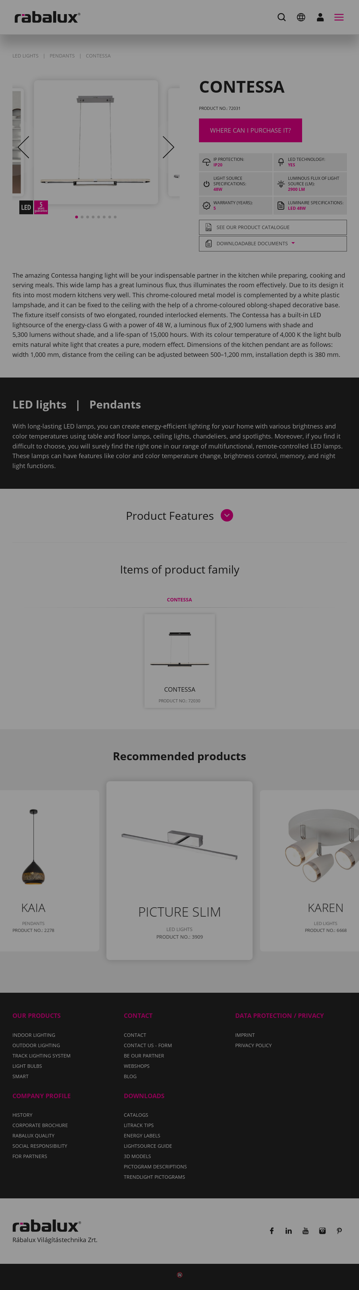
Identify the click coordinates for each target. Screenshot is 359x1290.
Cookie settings (104, 679)
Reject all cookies (175, 679)
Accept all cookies (250, 679)
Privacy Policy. (207, 659)
